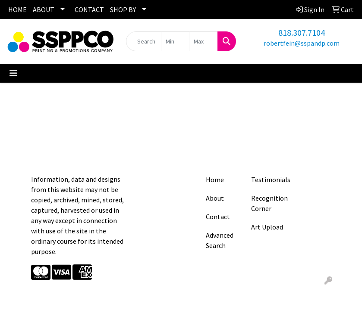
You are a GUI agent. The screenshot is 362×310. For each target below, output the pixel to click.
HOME (17, 9)
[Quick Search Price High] (203, 41)
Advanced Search (219, 240)
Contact (218, 216)
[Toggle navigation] (13, 73)
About (215, 198)
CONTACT (89, 9)
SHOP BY (123, 9)
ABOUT (43, 9)
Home (215, 179)
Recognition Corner (268, 203)
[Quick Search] (143, 41)
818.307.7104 (301, 32)
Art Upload (267, 227)
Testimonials (268, 179)
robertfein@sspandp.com (302, 43)
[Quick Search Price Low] (175, 41)
